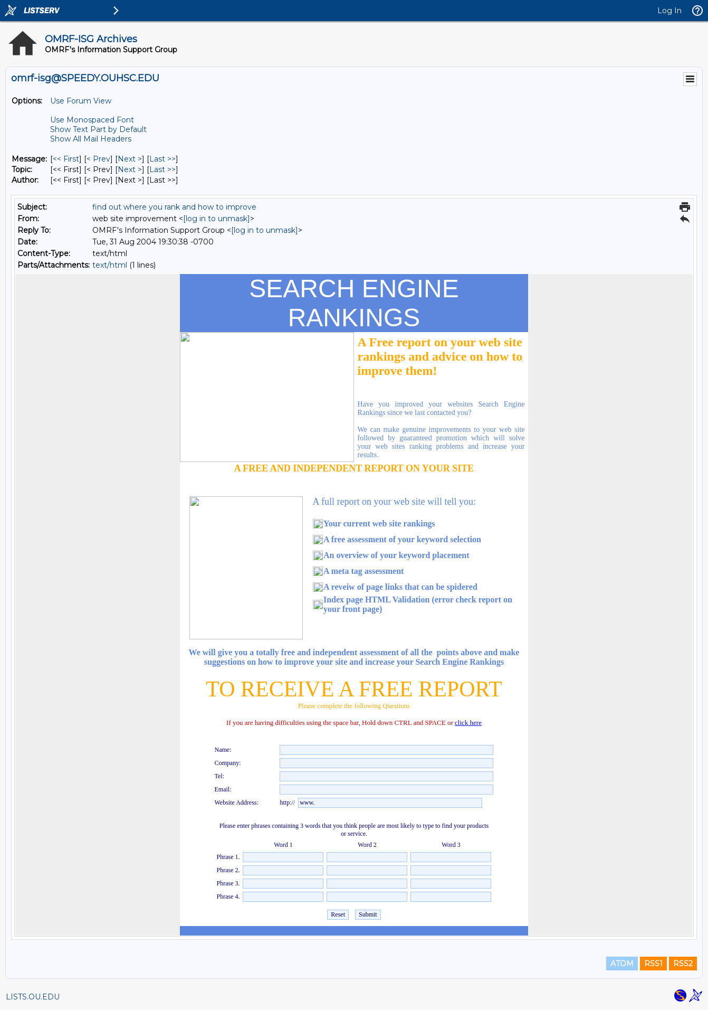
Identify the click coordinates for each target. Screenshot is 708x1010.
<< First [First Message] (66, 159)
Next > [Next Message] (130, 159)
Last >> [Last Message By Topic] (162, 169)
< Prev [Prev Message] (98, 159)
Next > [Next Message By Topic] (130, 169)
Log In (669, 10)
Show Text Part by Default (98, 129)
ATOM (622, 963)
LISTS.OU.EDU (33, 997)
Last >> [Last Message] (162, 159)
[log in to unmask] (216, 218)
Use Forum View (80, 101)
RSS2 (683, 963)
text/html (109, 265)
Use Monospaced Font (92, 120)
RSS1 (653, 963)
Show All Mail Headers (90, 139)
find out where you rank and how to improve (174, 207)
